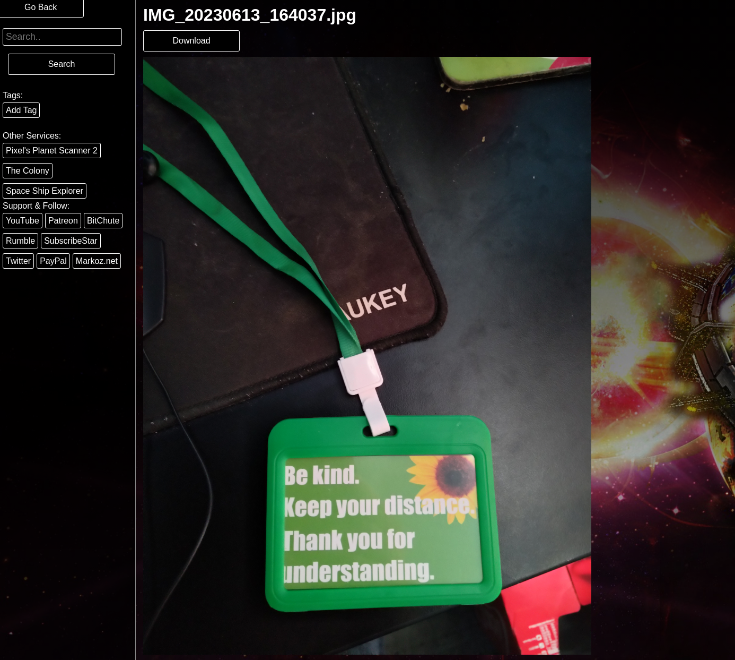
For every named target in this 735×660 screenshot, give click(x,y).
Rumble (20, 240)
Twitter (18, 260)
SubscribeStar (71, 240)
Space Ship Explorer (44, 190)
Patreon (63, 220)
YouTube (22, 220)
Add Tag (21, 110)
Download (191, 40)
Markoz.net (97, 260)
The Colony (27, 170)
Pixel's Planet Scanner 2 (52, 150)
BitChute (103, 220)
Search (61, 63)
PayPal (53, 260)
